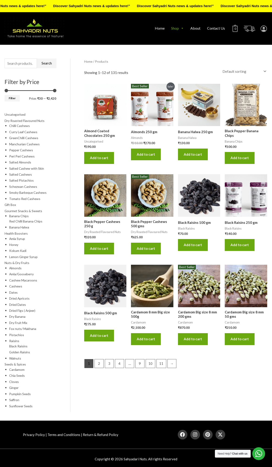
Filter (12, 98)
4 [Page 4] (119, 363)
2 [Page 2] (99, 363)
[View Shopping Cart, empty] (234, 28)
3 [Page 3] (109, 363)
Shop (176, 28)
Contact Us (215, 28)
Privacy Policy (34, 432)
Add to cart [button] (99, 158)
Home (159, 28)
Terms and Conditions (63, 432)
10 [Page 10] (150, 363)
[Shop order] (243, 71)
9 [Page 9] (140, 363)
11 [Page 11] (161, 363)
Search (47, 63)
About (194, 28)
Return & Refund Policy (100, 432)
